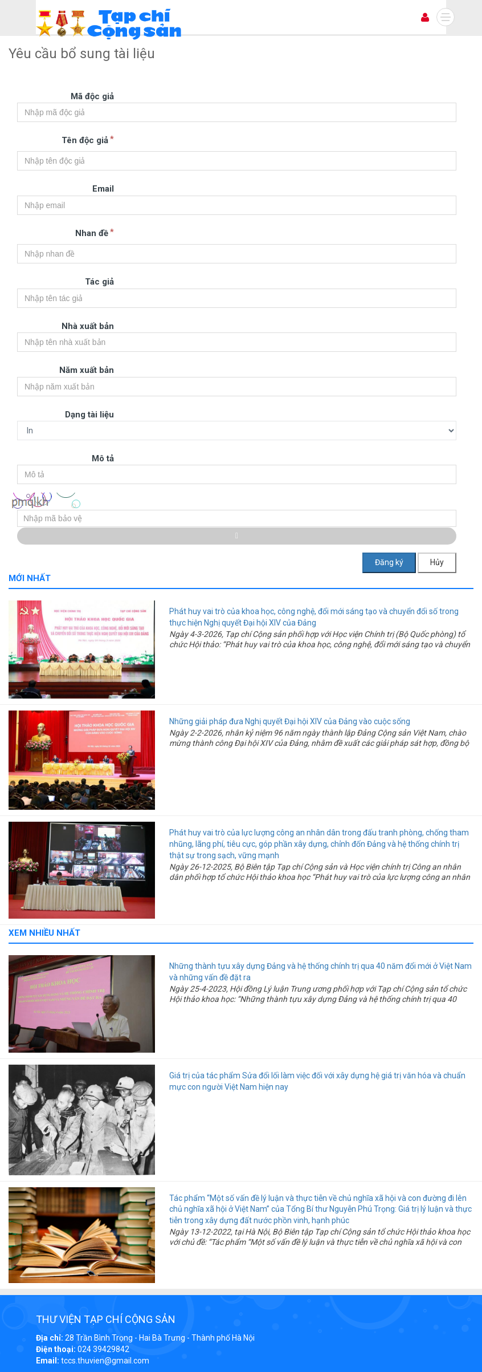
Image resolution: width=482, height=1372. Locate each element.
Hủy (437, 562)
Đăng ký (389, 562)
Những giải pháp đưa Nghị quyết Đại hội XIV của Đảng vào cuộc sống (289, 721)
